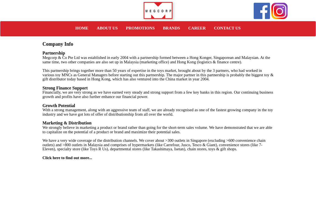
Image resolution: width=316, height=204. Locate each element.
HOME (82, 28)
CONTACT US (227, 28)
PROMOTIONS (140, 28)
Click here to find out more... (67, 158)
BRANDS (171, 28)
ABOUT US (107, 28)
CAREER (197, 28)
